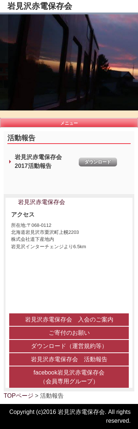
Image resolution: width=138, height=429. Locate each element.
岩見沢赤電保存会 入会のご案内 (69, 319)
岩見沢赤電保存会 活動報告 (69, 359)
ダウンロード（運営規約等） (69, 346)
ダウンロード (98, 162)
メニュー (69, 123)
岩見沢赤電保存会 (39, 6)
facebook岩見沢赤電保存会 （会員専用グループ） (69, 376)
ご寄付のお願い (69, 333)
